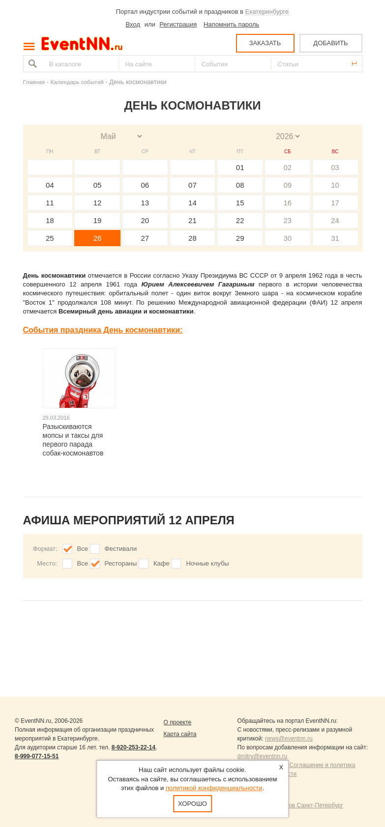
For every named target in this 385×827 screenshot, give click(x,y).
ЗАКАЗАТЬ (265, 43)
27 (145, 238)
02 (288, 167)
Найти (31, 63)
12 (97, 203)
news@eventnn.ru (289, 738)
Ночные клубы (207, 563)
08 (240, 185)
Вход (133, 24)
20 (145, 220)
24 (335, 220)
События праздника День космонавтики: (103, 330)
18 (50, 220)
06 (145, 185)
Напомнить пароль (231, 24)
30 (288, 238)
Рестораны (121, 563)
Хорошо (192, 803)
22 (240, 220)
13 (145, 203)
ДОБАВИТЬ (330, 43)
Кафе (161, 563)
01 (240, 167)
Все (82, 548)
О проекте (178, 722)
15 (240, 203)
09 (288, 185)
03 (335, 167)
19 (97, 220)
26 (97, 238)
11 (50, 203)
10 (335, 185)
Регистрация (178, 24)
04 (50, 185)
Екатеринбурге (267, 11)
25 (50, 238)
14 (192, 203)
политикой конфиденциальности (214, 788)
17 (335, 203)
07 (192, 185)
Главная (34, 82)
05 (97, 185)
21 (192, 220)
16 (288, 203)
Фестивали (121, 548)
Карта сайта (180, 734)
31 (335, 238)
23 (288, 220)
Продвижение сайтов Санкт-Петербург (290, 805)
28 (192, 238)
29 (240, 238)
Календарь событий (77, 82)
